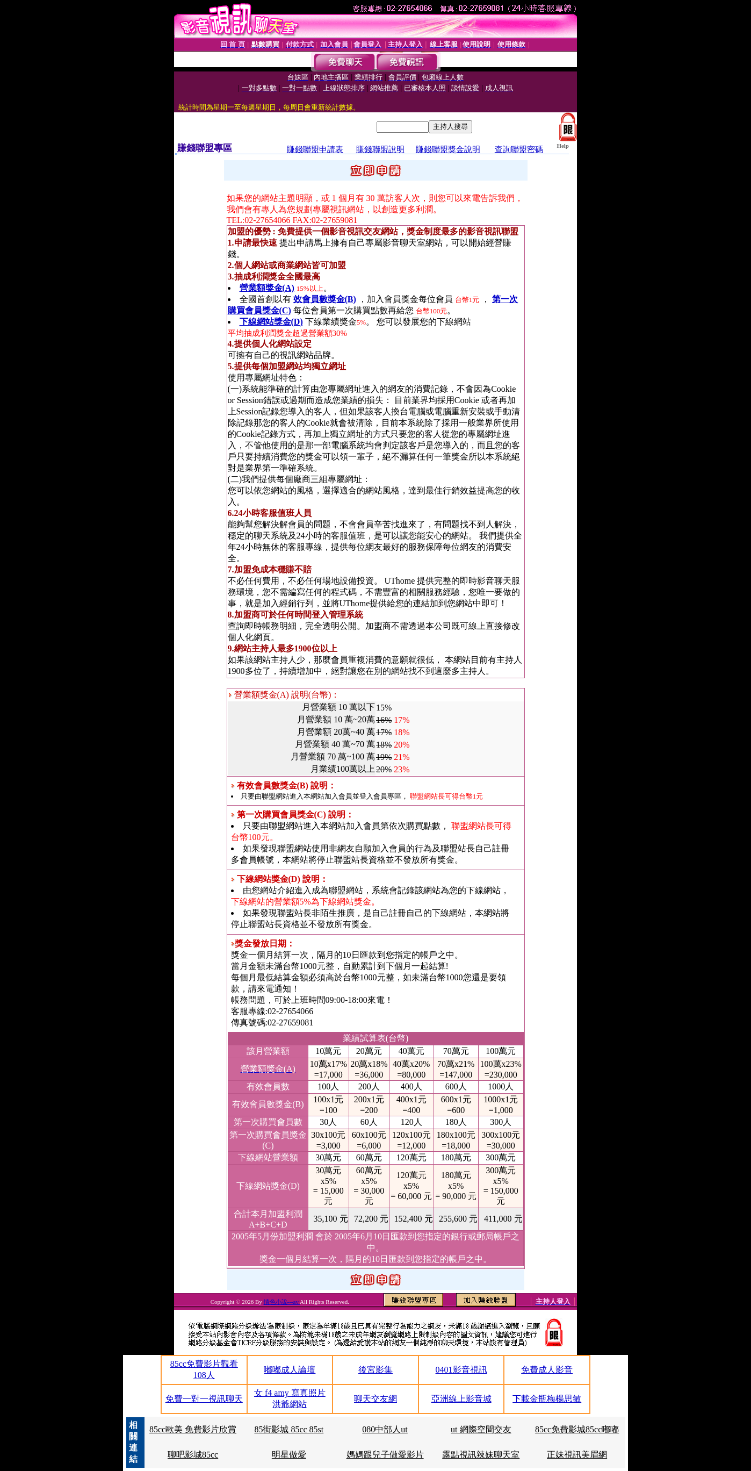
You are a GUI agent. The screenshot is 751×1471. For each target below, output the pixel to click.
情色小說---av (282, 1301)
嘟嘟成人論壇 (289, 1369)
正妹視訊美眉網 (577, 1454)
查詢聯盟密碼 (519, 149)
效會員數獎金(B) (324, 299)
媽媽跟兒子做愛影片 (385, 1454)
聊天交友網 (375, 1398)
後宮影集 (375, 1369)
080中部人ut (384, 1429)
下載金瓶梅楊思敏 (546, 1398)
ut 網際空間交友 (481, 1429)
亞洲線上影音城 (461, 1398)
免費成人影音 (547, 1369)
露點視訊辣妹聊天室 (480, 1454)
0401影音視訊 (461, 1369)
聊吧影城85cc (193, 1454)
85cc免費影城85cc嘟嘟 (577, 1429)
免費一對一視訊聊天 (204, 1398)
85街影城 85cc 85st (288, 1429)
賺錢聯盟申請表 (315, 149)
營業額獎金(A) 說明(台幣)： (284, 694)
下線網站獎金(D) (271, 321)
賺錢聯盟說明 (380, 149)
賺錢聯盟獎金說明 (448, 149)
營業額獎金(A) (267, 287)
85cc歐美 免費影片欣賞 (192, 1429)
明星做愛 (289, 1454)
